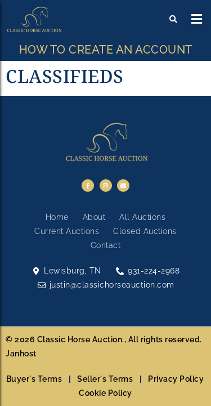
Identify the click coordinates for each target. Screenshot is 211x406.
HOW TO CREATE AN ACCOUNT (105, 49)
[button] (197, 19)
